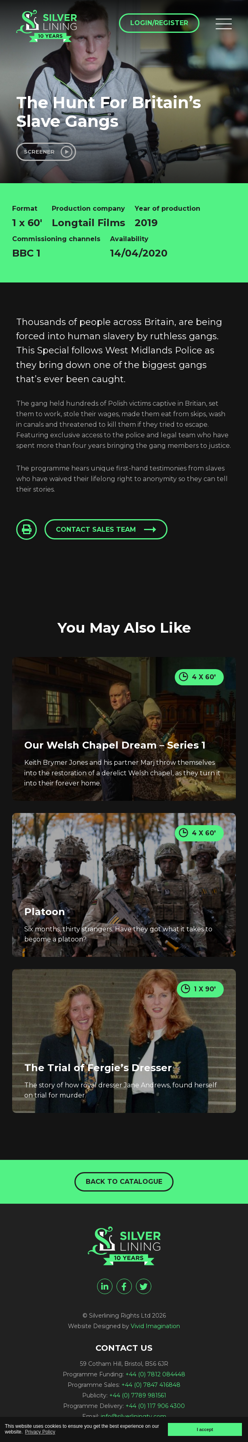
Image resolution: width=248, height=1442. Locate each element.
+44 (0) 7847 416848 (150, 1385)
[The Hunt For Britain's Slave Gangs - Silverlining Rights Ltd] (46, 26)
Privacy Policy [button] (40, 1432)
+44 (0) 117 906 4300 (155, 1406)
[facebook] (124, 1286)
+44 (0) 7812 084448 (155, 1374)
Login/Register (159, 23)
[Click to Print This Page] (26, 529)
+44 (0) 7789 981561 (137, 1395)
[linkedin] (104, 1286)
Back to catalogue (124, 1181)
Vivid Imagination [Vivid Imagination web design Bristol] (155, 1326)
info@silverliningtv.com (133, 1416)
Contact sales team (96, 529)
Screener (39, 151)
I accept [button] (205, 1429)
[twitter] (143, 1286)
